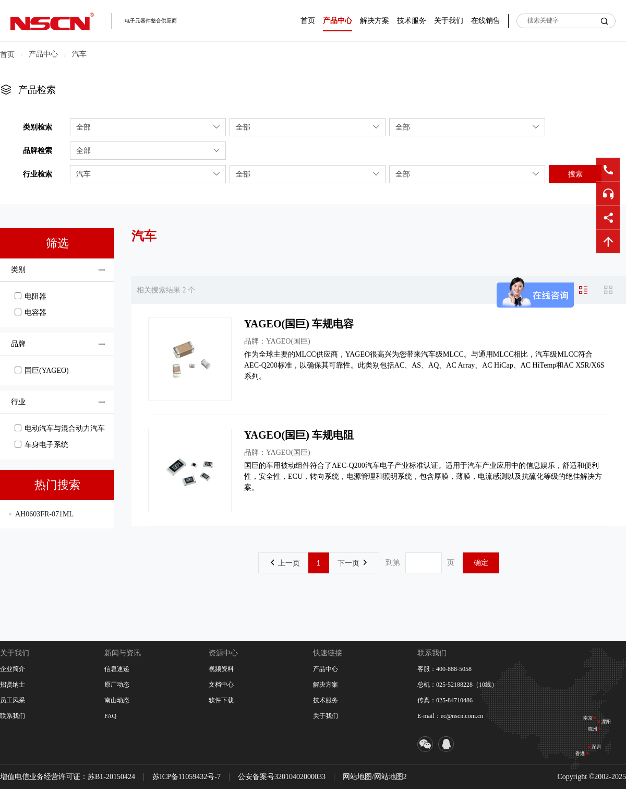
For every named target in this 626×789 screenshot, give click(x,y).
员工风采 (12, 700)
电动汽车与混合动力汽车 (60, 428)
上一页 (285, 563)
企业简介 (12, 669)
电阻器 (30, 296)
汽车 (79, 54)
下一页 (352, 563)
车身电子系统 (41, 445)
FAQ (110, 716)
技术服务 (411, 21)
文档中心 (221, 684)
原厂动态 (116, 684)
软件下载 (221, 700)
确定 (481, 562)
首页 (307, 21)
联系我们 (12, 716)
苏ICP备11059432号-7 (186, 777)
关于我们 (448, 21)
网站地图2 (390, 777)
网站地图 (357, 777)
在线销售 (485, 21)
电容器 (30, 312)
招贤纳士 (12, 684)
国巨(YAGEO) (42, 370)
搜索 (575, 174)
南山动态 (116, 700)
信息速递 (116, 669)
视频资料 (221, 669)
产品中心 (337, 21)
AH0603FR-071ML (44, 514)
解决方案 (374, 21)
